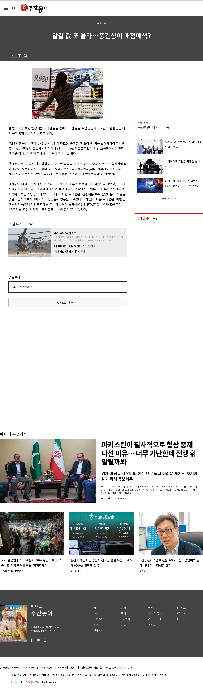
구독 (30, 224)
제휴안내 (51, 667)
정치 (95, 608)
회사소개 (16, 667)
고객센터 (62, 667)
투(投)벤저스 (148, 127)
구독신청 (181, 613)
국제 (123, 613)
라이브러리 (154, 619)
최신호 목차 (155, 613)
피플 (123, 625)
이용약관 (73, 667)
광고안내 (181, 619)
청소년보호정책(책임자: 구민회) (116, 667)
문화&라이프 (100, 619)
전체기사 (98, 630)
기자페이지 (154, 625)
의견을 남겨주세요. (22, 287)
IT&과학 (125, 619)
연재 (150, 608)
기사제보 (181, 608)
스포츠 (97, 625)
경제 (123, 608)
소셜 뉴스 (15, 224)
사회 (95, 613)
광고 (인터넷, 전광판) (33, 667)
